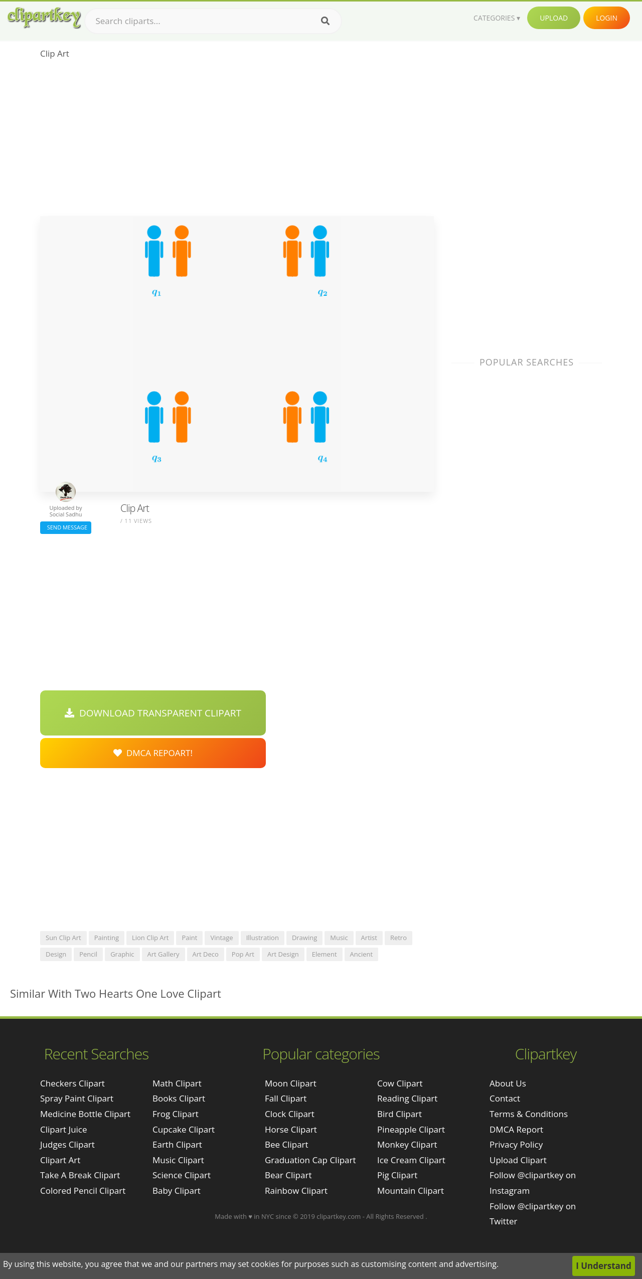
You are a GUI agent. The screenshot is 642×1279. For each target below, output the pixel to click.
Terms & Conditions (529, 1114)
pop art (243, 954)
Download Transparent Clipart (153, 712)
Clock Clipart (289, 1114)
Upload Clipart (518, 1160)
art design (283, 954)
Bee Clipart (286, 1144)
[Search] (325, 21)
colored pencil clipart (82, 1190)
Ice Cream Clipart (411, 1160)
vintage (221, 937)
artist (369, 937)
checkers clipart (72, 1083)
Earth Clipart (177, 1144)
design (56, 954)
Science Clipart (181, 1175)
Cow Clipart (400, 1083)
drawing (304, 937)
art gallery (163, 954)
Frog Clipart (175, 1114)
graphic (122, 954)
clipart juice (63, 1129)
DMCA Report (516, 1129)
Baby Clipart (176, 1190)
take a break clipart (80, 1175)
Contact (505, 1098)
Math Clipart (177, 1083)
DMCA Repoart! (153, 753)
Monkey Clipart (407, 1144)
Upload (554, 18)
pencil (88, 954)
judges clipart (67, 1144)
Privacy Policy (516, 1144)
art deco (206, 954)
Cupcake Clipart (183, 1129)
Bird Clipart (399, 1114)
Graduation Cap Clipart (310, 1160)
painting (106, 937)
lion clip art (150, 937)
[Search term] (213, 21)
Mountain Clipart (410, 1190)
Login (606, 18)
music (339, 937)
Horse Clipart (291, 1129)
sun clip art (63, 937)
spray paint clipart (76, 1098)
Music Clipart (178, 1160)
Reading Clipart (407, 1098)
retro (398, 937)
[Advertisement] (237, 141)
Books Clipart (178, 1098)
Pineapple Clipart (411, 1129)
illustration (262, 937)
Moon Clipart (290, 1083)
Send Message (65, 527)
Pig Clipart (397, 1175)
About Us (508, 1083)
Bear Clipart (288, 1175)
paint (189, 937)
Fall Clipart (285, 1098)
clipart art (60, 1160)
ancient (361, 954)
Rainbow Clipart (296, 1190)
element (324, 954)
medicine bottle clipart (85, 1114)
